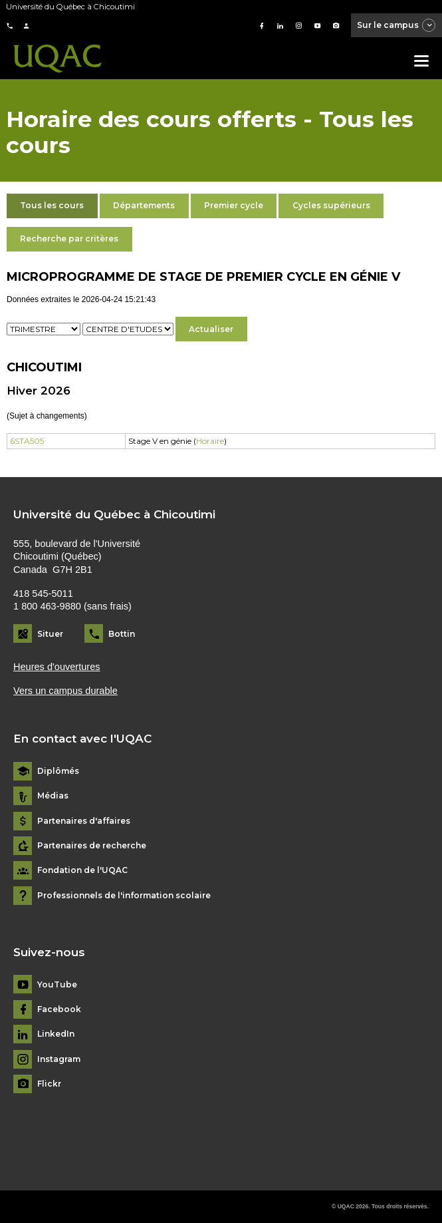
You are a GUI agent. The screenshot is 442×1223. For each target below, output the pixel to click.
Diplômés (58, 771)
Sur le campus (397, 26)
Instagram (58, 1059)
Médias (52, 795)
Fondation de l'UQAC (82, 870)
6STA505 (27, 441)
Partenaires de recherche (91, 845)
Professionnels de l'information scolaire (124, 895)
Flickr (49, 1084)
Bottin (121, 634)
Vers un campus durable (65, 690)
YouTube (57, 984)
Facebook (59, 1009)
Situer (50, 634)
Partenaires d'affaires (83, 821)
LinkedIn (55, 1034)
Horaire (210, 441)
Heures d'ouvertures (56, 666)
